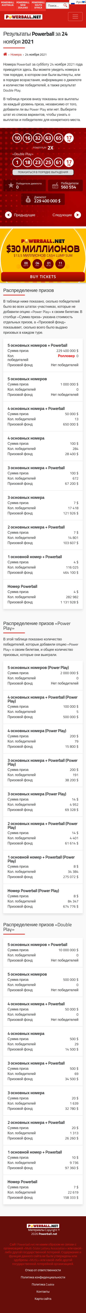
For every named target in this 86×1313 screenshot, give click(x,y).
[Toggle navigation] (75, 16)
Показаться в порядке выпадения (43, 172)
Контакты (43, 1291)
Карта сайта (43, 1298)
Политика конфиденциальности (43, 1277)
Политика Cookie (43, 1284)
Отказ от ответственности (43, 1270)
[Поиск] (57, 5)
